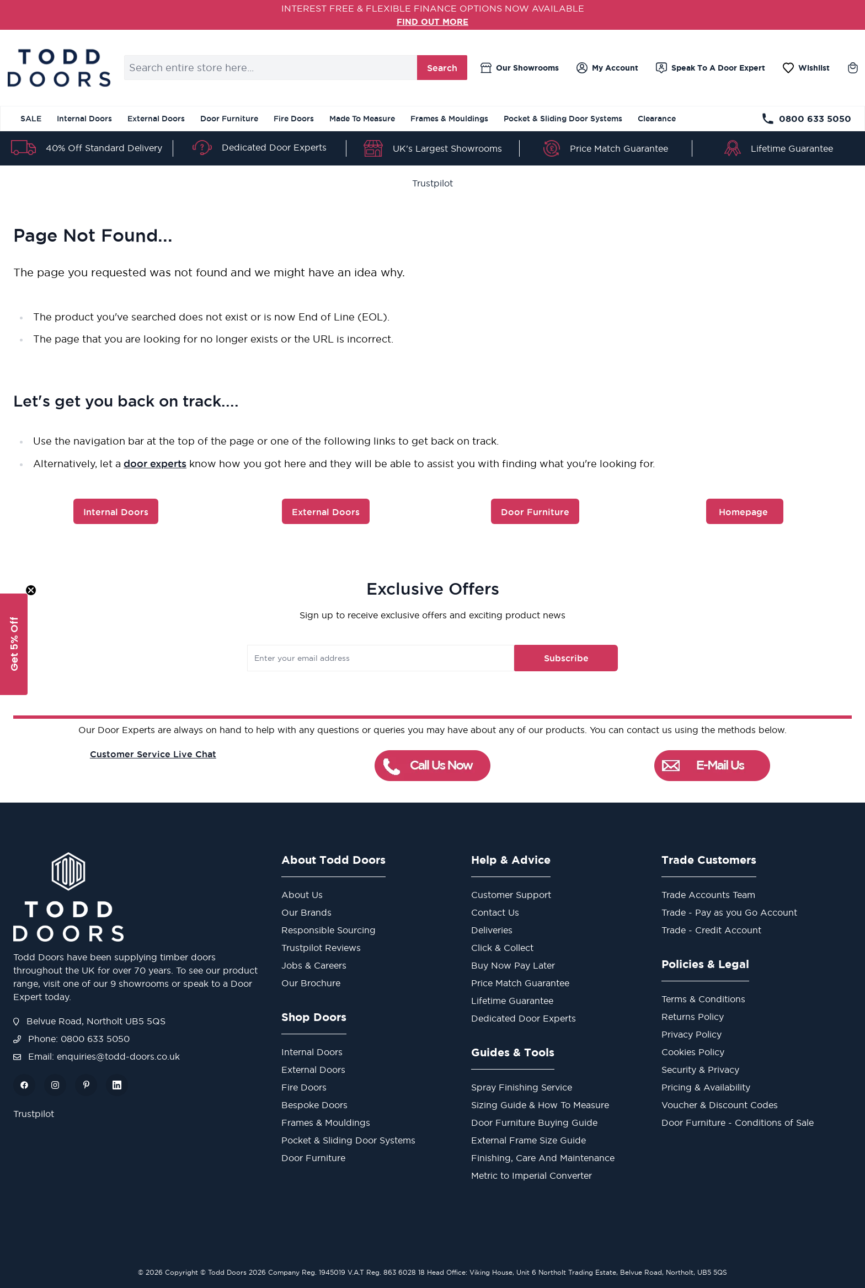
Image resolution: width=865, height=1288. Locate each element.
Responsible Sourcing (328, 930)
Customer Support (511, 895)
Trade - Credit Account (711, 930)
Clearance (657, 118)
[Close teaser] (30, 590)
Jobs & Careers (313, 965)
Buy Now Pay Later (513, 965)
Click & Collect (502, 948)
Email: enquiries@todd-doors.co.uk (96, 1056)
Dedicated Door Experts (274, 147)
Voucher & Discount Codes (719, 1105)
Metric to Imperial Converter (531, 1175)
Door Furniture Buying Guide (534, 1122)
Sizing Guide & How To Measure (540, 1105)
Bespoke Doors (314, 1105)
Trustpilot (432, 183)
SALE (30, 118)
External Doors (156, 118)
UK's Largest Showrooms (447, 148)
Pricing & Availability (705, 1087)
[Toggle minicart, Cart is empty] (852, 67)
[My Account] (607, 67)
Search (442, 68)
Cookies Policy (692, 1052)
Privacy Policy (691, 1034)
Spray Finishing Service (521, 1087)
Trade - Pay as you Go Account (729, 912)
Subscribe (550, 658)
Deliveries (491, 930)
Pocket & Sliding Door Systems (563, 118)
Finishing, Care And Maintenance (543, 1158)
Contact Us (495, 912)
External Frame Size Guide (528, 1140)
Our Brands (306, 912)
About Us (302, 895)
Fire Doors (294, 118)
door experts (155, 463)
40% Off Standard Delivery (104, 148)
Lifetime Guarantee (792, 148)
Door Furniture (229, 118)
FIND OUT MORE (432, 21)
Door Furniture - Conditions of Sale (737, 1122)
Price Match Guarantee (619, 148)
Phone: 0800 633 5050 (71, 1039)
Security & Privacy (700, 1070)
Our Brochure (310, 983)
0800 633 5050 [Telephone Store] (806, 118)
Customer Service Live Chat (153, 754)
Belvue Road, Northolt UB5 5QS (89, 1021)
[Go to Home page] (59, 67)
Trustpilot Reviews (321, 948)
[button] (14, 644)
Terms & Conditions (703, 999)
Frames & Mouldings (449, 118)
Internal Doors (84, 118)
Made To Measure (362, 118)
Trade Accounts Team (708, 895)
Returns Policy (692, 1017)
